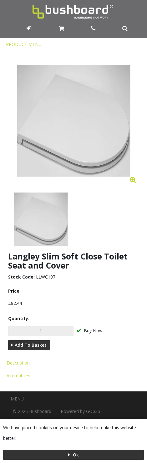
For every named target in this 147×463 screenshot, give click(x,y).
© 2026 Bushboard (32, 411)
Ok (75, 455)
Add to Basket (31, 345)
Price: (14, 291)
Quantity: (18, 318)
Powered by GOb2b (80, 411)
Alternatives (18, 376)
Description (18, 363)
